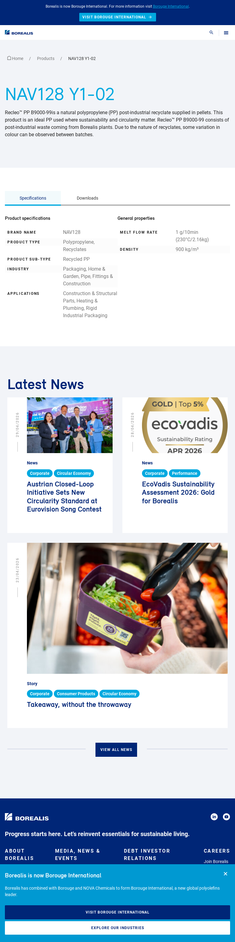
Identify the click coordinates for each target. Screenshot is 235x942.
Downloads (87, 198)
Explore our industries (117, 928)
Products (46, 58)
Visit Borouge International (118, 912)
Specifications (33, 198)
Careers (217, 851)
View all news (116, 750)
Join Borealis (216, 861)
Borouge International (171, 6)
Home (15, 58)
